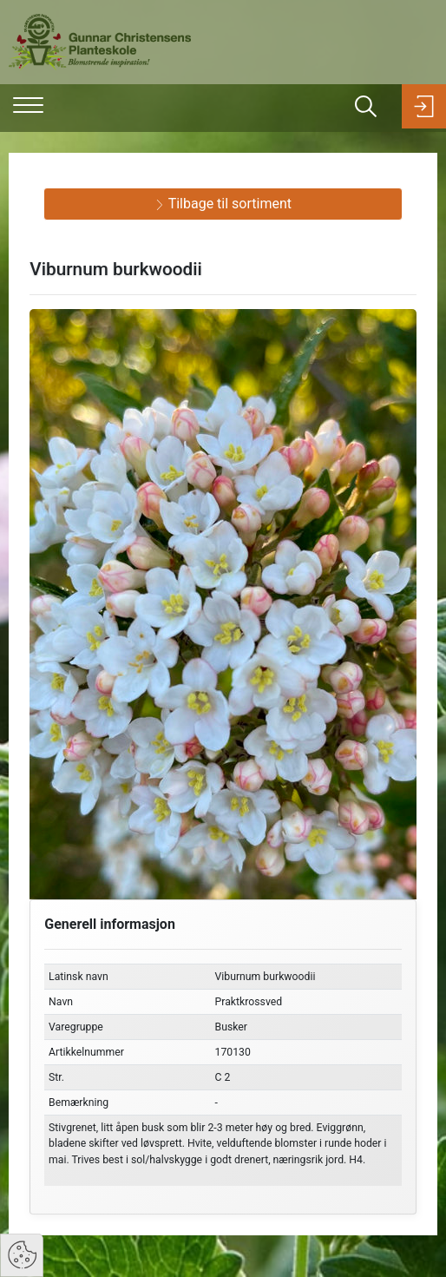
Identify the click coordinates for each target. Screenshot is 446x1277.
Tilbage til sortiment (223, 203)
